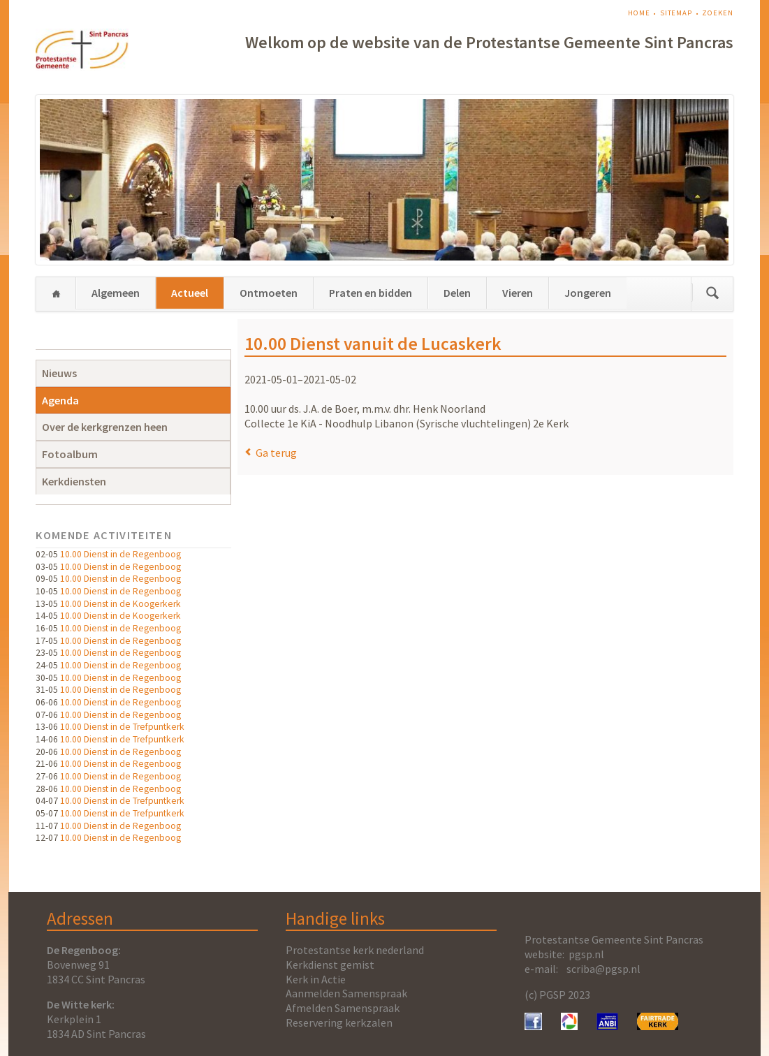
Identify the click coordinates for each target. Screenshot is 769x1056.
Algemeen (115, 293)
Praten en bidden (370, 293)
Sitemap (676, 12)
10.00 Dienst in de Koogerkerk (120, 604)
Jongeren (587, 293)
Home (639, 12)
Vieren (517, 293)
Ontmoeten (269, 293)
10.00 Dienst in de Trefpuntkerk (122, 727)
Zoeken (717, 12)
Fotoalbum (70, 454)
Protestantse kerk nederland (355, 950)
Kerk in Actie (316, 979)
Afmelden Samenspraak (343, 1008)
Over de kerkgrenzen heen (105, 427)
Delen (457, 293)
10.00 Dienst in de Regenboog (120, 554)
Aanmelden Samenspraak (346, 993)
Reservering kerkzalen (339, 1022)
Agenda (60, 400)
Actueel (189, 293)
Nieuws (59, 373)
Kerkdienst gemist (330, 964)
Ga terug (276, 453)
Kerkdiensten (74, 481)
